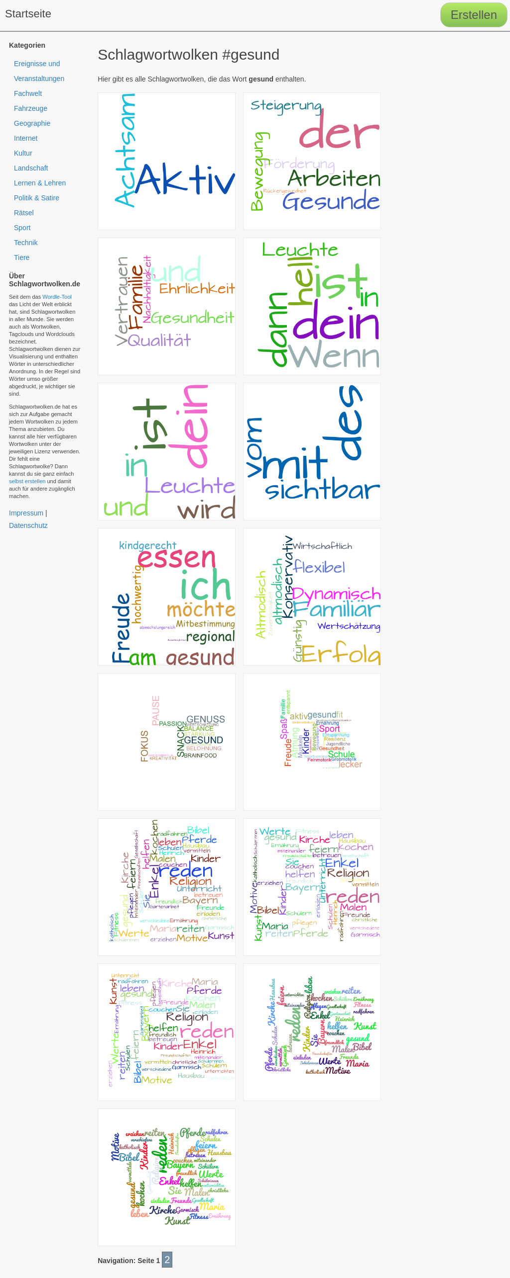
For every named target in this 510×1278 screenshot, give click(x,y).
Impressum (26, 513)
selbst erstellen (27, 481)
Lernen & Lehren (40, 183)
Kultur (23, 153)
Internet (25, 138)
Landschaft (31, 168)
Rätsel (24, 213)
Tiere (21, 257)
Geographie (32, 123)
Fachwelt (28, 93)
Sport (22, 228)
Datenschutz (28, 525)
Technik (25, 243)
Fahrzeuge (30, 108)
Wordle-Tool (57, 297)
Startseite (28, 13)
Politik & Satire (36, 198)
